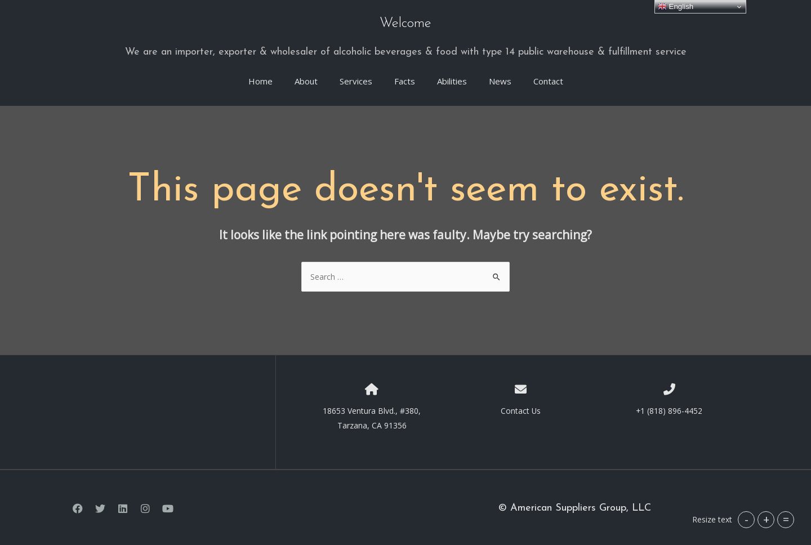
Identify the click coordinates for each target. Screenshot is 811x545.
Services (356, 79)
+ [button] (766, 519)
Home (260, 79)
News (500, 79)
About (306, 79)
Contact (548, 79)
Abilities (452, 79)
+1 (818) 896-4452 (669, 408)
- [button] (746, 519)
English (675, 6)
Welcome (405, 23)
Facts (404, 79)
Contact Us (520, 408)
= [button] (786, 519)
